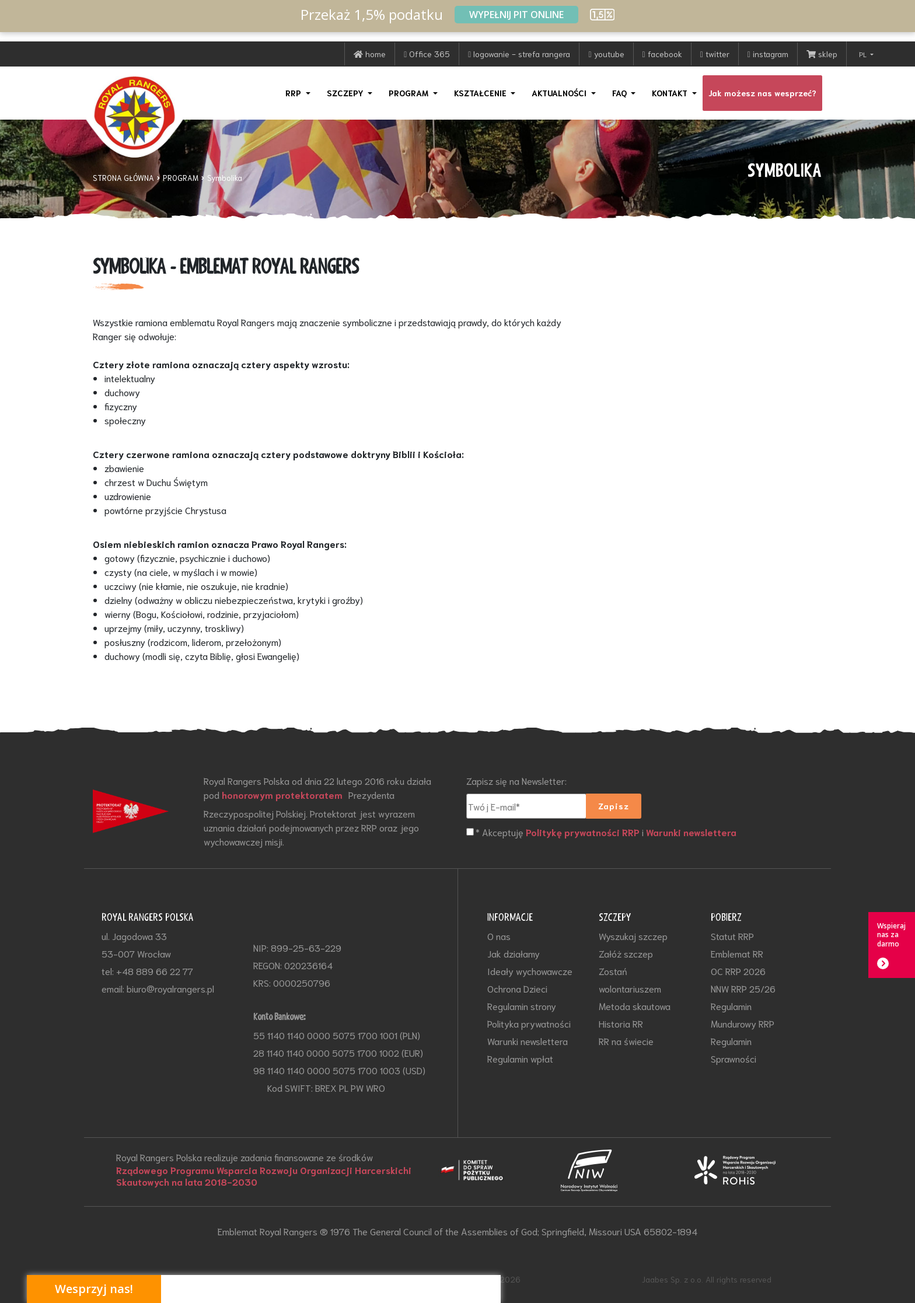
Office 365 (427, 53)
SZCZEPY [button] (346, 93)
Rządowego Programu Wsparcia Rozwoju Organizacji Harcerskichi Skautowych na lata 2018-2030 (263, 1175)
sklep (821, 53)
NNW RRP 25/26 (743, 988)
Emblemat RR (737, 953)
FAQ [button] (620, 93)
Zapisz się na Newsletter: (516, 780)
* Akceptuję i (606, 832)
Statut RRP (732, 936)
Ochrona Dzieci (517, 988)
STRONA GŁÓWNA (123, 178)
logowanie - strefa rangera (519, 53)
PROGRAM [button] (410, 93)
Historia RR (621, 1023)
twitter (714, 53)
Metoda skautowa (634, 1006)
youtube (606, 53)
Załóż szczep (626, 953)
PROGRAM (180, 178)
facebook (662, 53)
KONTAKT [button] (671, 93)
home (370, 53)
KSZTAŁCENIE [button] (481, 93)
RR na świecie (626, 1041)
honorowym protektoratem (282, 795)
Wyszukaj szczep (633, 936)
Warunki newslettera (691, 832)
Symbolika (224, 178)
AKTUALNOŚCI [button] (560, 93)
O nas (499, 936)
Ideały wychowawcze (529, 971)
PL (863, 54)
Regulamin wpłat (520, 1058)
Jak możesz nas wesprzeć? (762, 93)
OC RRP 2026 (738, 971)
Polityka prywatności (529, 1023)
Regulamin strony (521, 1006)
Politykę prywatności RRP (583, 832)
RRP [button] (294, 93)
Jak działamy (513, 953)
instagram (768, 53)
